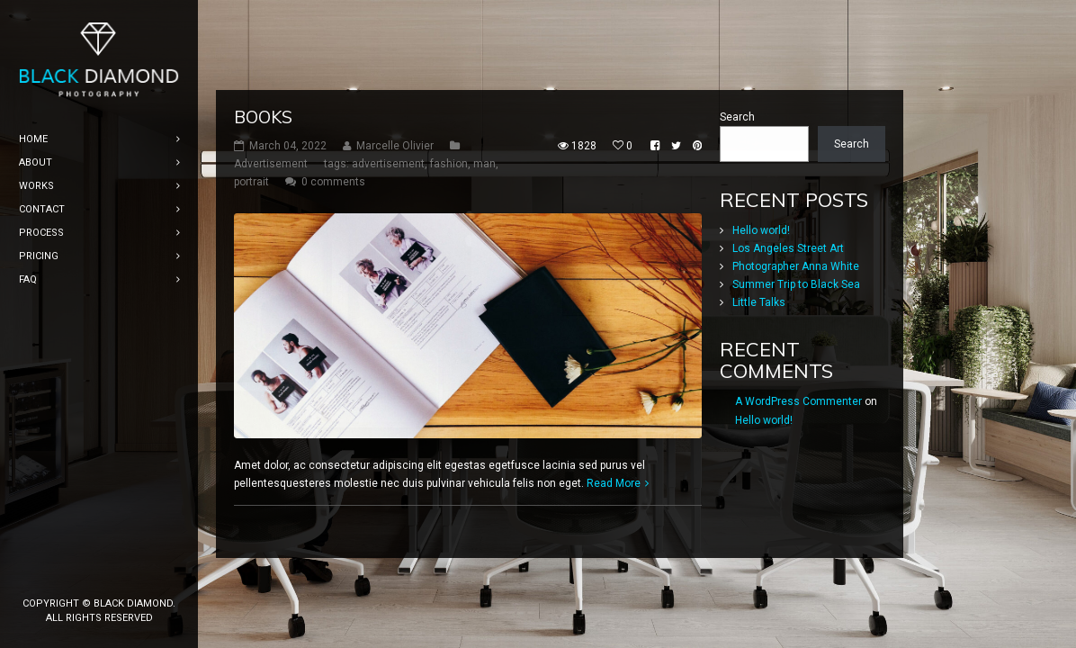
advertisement (388, 164)
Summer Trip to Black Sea (796, 284)
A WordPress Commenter (798, 401)
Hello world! (761, 230)
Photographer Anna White (795, 266)
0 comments (333, 182)
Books (263, 117)
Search (737, 117)
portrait (251, 182)
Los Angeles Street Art (788, 248)
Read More (614, 483)
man (484, 164)
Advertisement (271, 164)
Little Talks (758, 302)
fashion (449, 164)
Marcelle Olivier (395, 146)
